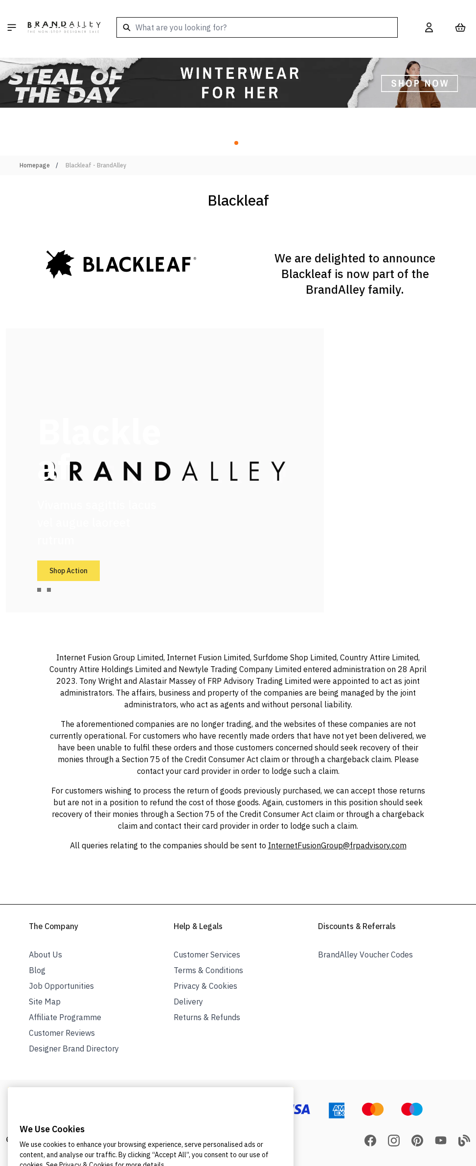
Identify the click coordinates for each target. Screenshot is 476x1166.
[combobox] (257, 27)
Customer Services (207, 954)
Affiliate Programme (65, 1017)
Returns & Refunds (207, 1017)
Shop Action (68, 570)
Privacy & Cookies (205, 986)
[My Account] (429, 27)
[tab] (39, 590)
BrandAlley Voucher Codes (365, 954)
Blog (37, 970)
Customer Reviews (62, 1033)
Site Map (45, 1001)
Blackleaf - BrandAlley (96, 165)
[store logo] (64, 27)
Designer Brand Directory (74, 1048)
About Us (45, 954)
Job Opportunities (61, 986)
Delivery (188, 1001)
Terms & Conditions (208, 970)
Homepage (35, 165)
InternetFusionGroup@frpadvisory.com (337, 845)
